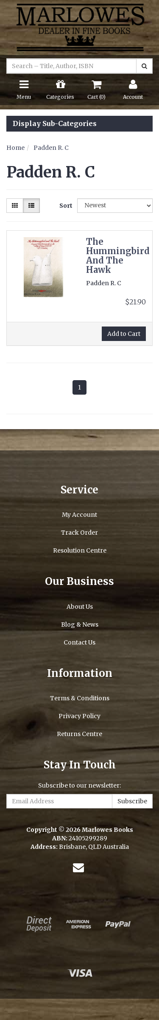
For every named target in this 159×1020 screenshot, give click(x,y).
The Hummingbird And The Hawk (118, 255)
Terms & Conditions (79, 698)
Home (15, 148)
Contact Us (79, 642)
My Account (79, 515)
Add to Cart (123, 334)
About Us (80, 606)
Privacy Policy (79, 716)
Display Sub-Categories (55, 124)
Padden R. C (51, 148)
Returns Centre (79, 734)
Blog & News (79, 624)
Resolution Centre (79, 550)
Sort (65, 205)
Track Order (79, 532)
